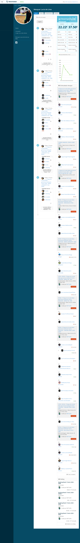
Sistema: (3, 32)
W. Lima (52, 60)
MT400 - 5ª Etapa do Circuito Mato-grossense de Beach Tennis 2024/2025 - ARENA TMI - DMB (68, 309)
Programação (55, 13)
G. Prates (53, 207)
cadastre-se (75, 2)
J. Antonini (50, 52)
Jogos (47, 13)
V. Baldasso (51, 115)
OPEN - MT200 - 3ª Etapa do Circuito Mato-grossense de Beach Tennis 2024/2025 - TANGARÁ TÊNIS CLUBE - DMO (68, 419)
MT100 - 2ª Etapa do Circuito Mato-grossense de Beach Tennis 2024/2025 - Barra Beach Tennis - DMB (67, 442)
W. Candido (50, 153)
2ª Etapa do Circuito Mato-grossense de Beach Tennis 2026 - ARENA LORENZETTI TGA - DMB (51, 36)
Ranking (62, 13)
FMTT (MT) (71, 101)
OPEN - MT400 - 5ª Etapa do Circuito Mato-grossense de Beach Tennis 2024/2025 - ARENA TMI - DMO (67, 286)
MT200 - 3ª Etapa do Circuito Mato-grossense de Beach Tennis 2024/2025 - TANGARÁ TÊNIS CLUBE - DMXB (68, 340)
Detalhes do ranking (70, 537)
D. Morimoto (51, 273)
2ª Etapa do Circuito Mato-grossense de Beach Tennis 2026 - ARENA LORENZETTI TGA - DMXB (51, 193)
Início (22, 6)
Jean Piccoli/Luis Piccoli (69, 363)
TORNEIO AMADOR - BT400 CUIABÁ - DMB (67, 147)
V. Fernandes (51, 48)
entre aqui (67, 2)
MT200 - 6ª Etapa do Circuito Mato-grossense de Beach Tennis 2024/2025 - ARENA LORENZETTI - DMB (67, 247)
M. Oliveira (50, 205)
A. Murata (50, 65)
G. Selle (52, 117)
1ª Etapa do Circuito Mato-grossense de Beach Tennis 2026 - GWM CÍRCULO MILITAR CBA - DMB (68, 177)
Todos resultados (70, 487)
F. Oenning (50, 221)
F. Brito (52, 155)
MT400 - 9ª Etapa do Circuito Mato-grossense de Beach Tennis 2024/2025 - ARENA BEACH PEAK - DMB (67, 208)
